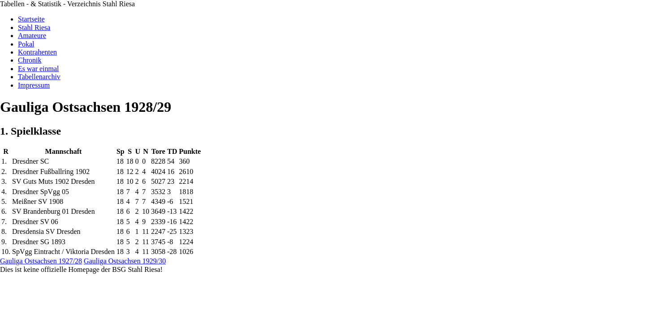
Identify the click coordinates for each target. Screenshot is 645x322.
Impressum (34, 85)
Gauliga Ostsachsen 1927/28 (41, 261)
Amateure (32, 35)
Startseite (31, 19)
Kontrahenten (37, 52)
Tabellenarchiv (39, 76)
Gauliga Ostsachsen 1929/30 (125, 261)
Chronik (29, 60)
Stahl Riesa (34, 27)
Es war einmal (38, 68)
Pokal (26, 44)
